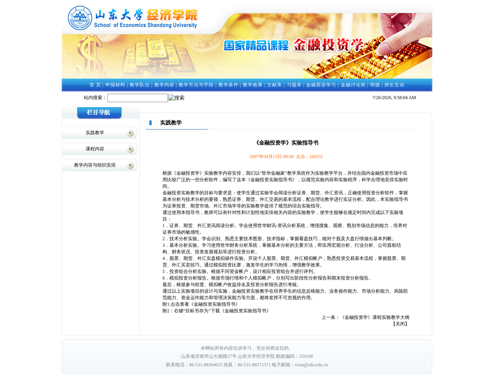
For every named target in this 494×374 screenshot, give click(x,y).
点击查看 (180, 304)
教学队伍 (140, 85)
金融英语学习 (321, 85)
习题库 (294, 85)
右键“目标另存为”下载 (197, 310)
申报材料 (115, 85)
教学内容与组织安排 (95, 165)
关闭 (400, 324)
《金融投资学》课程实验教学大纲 (374, 317)
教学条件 (228, 85)
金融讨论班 (353, 85)
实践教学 (95, 132)
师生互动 (394, 85)
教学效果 (253, 85)
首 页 (95, 85)
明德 (375, 85)
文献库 (274, 85)
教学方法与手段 (196, 85)
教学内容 (164, 85)
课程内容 (95, 149)
